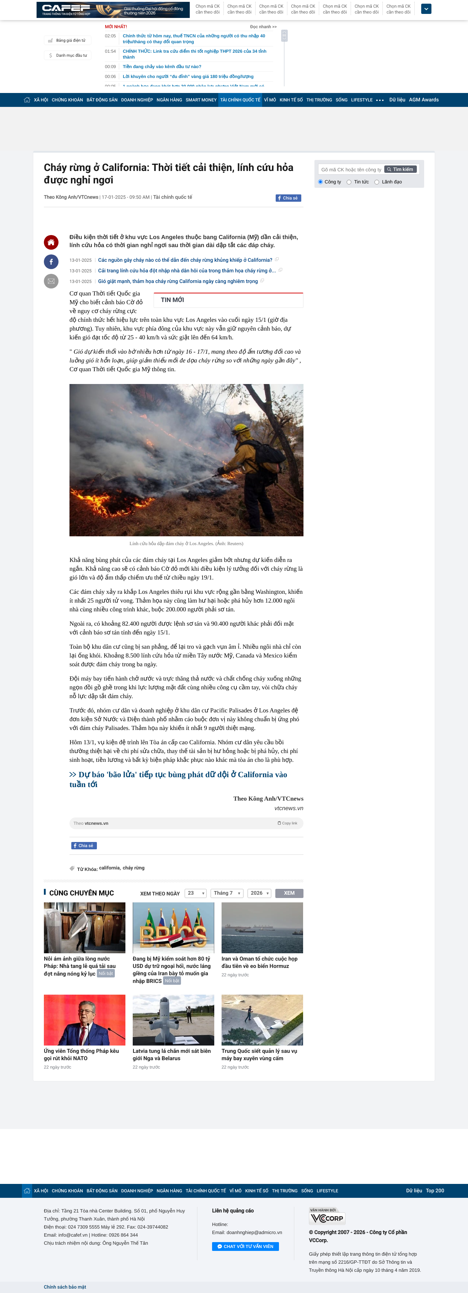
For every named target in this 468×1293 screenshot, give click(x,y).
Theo (186, 823)
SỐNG (341, 100)
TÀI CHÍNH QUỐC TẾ (240, 100)
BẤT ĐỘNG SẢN (102, 100)
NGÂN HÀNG (169, 100)
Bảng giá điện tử (66, 40)
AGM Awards (424, 100)
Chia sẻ (290, 198)
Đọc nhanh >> (263, 26)
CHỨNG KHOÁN (67, 100)
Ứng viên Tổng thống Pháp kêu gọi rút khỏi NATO (81, 1055)
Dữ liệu (397, 100)
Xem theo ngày (160, 894)
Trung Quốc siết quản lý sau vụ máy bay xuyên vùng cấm (259, 1055)
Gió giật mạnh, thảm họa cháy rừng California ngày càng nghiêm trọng (181, 281)
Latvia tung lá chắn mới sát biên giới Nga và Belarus (172, 1055)
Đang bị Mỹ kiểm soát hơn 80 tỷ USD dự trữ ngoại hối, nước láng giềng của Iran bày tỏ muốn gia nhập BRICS (172, 969)
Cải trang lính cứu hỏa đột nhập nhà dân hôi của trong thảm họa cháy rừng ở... (190, 271)
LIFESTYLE (362, 100)
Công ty (333, 182)
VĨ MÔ (270, 100)
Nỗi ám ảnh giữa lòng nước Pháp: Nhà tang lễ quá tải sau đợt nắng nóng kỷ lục (80, 966)
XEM (289, 893)
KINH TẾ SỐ (291, 100)
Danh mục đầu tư (66, 55)
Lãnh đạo (392, 182)
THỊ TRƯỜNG (319, 100)
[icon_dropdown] (426, 9)
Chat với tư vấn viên (245, 1247)
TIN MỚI (172, 300)
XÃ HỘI (41, 100)
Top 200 (435, 1191)
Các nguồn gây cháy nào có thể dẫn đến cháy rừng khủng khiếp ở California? (188, 260)
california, (110, 868)
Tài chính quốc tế (172, 197)
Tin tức (361, 182)
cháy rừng (134, 868)
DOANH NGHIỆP (137, 100)
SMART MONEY (201, 100)
